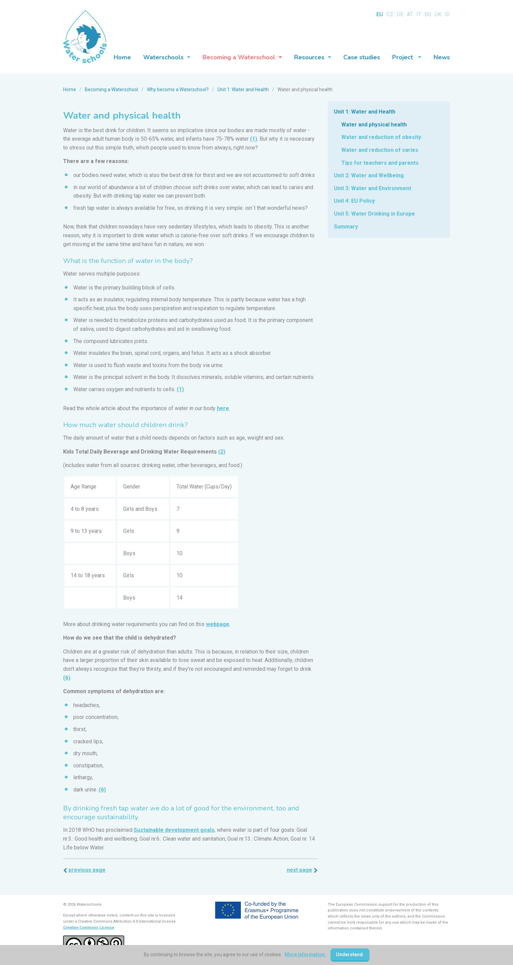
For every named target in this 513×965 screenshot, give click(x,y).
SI (447, 14)
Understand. (350, 954)
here (223, 408)
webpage (217, 624)
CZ (389, 14)
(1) (253, 139)
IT (418, 14)
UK (438, 14)
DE (400, 14)
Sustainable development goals (174, 830)
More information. (305, 954)
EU (379, 14)
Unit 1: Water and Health (243, 89)
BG (427, 14)
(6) (66, 678)
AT (410, 14)
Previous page (87, 870)
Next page (299, 870)
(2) (221, 451)
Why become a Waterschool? (178, 89)
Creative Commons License (88, 927)
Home (69, 89)
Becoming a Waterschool (111, 89)
